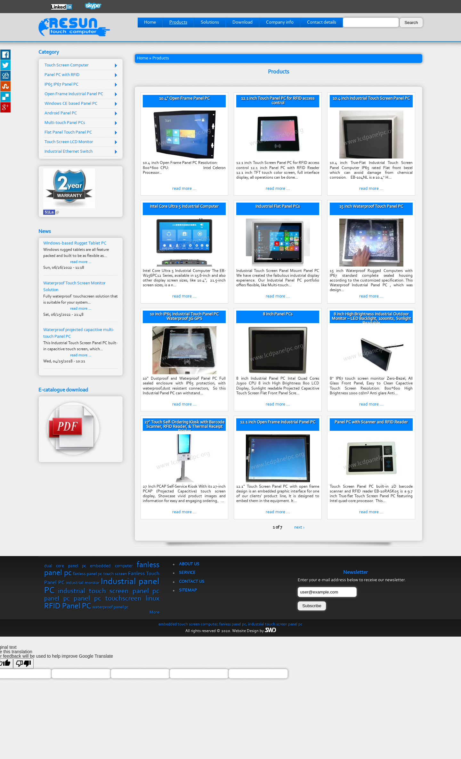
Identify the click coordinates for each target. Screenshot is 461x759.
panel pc (57, 599)
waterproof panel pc (110, 607)
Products (178, 22)
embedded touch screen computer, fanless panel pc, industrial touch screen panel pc (230, 624)
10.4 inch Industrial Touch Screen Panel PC (371, 99)
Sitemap (188, 590)
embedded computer (111, 566)
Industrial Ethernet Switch (68, 152)
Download (242, 22)
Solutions (210, 22)
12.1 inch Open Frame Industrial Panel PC (277, 422)
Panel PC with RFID (61, 75)
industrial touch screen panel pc (108, 591)
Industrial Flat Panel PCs (277, 207)
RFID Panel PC (67, 606)
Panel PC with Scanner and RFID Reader (371, 422)
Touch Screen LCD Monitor (68, 142)
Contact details (321, 22)
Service (187, 573)
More (154, 612)
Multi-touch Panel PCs (64, 123)
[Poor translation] (23, 663)
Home (150, 22)
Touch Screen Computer (66, 65)
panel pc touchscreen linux (116, 598)
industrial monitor (83, 583)
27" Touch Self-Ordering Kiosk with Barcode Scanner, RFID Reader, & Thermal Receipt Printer (184, 427)
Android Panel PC (60, 113)
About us (189, 564)
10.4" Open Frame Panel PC (184, 99)
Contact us (192, 582)
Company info (280, 22)
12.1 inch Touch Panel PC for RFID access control (278, 101)
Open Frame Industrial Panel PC (73, 94)
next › (299, 527)
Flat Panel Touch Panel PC (68, 132)
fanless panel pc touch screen (100, 574)
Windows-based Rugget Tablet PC (74, 243)
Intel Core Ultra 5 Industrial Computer (184, 207)
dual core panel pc (65, 566)
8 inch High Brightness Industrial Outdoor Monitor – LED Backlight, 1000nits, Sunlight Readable (371, 319)
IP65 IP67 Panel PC (61, 84)
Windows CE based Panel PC (70, 104)
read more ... (184, 189)
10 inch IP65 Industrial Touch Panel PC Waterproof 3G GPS (184, 316)
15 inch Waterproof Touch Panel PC (371, 207)
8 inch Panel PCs (278, 314)
